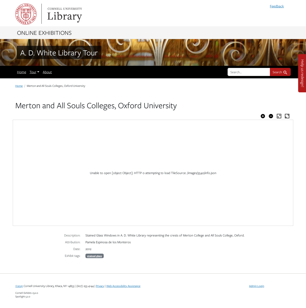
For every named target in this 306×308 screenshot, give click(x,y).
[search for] (249, 72)
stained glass (94, 255)
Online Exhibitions (44, 32)
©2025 (19, 286)
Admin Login (256, 286)
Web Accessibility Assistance (123, 286)
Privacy (100, 286)
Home (21, 72)
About (47, 72)
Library (64, 14)
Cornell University (26, 14)
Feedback (277, 6)
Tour (33, 72)
